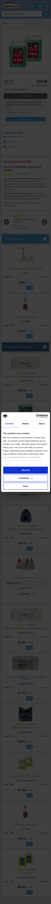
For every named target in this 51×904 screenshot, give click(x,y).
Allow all (25, 470)
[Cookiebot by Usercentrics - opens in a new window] (36, 416)
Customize (25, 478)
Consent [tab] (9, 423)
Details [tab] (25, 423)
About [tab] (42, 423)
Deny (25, 486)
